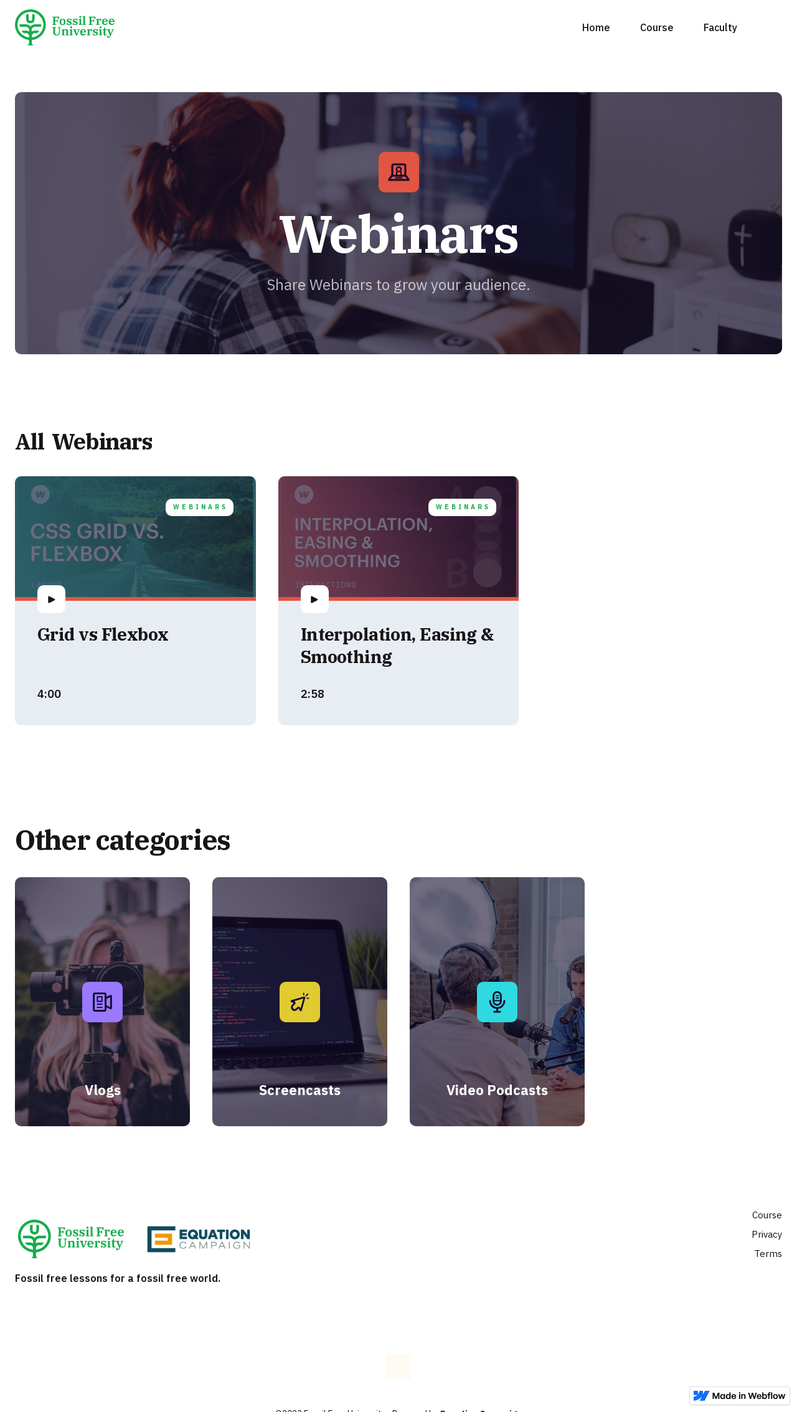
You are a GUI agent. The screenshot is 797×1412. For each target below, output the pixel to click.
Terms (768, 1253)
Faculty (720, 27)
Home (596, 27)
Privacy (767, 1234)
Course (657, 27)
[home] (69, 27)
